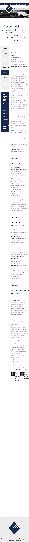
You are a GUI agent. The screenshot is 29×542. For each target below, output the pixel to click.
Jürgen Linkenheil (21, 100)
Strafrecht (5, 77)
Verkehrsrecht (5, 82)
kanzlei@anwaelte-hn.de (23, 4)
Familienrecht (5, 62)
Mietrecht (5, 72)
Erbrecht (4, 58)
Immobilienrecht (6, 67)
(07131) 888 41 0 (24, 539)
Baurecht (5, 53)
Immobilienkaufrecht (16, 57)
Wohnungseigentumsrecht (6, 86)
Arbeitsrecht (5, 48)
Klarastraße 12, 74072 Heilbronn (9, 539)
